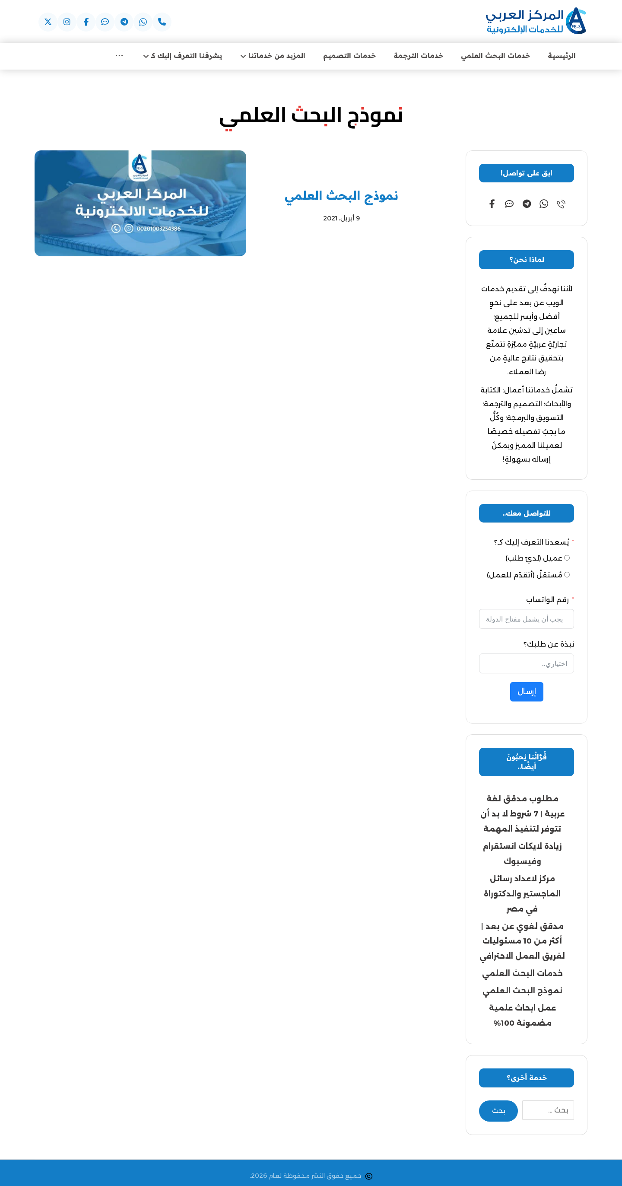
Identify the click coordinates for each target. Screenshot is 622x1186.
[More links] (119, 56)
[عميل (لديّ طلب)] (567, 558)
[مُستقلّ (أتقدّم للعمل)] (567, 575)
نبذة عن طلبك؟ (549, 645)
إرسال (526, 692)
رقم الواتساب (547, 600)
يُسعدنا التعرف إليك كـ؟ (531, 543)
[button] (161, 22)
